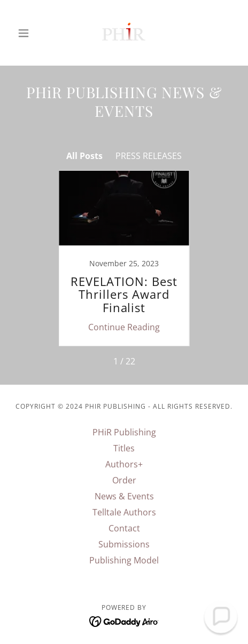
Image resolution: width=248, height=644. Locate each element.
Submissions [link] (124, 544)
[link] (123, 33)
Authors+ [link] (124, 464)
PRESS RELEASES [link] (148, 156)
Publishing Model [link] (124, 560)
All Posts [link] (84, 156)
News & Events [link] (124, 496)
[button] (29, 33)
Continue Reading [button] (124, 327)
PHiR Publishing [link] (124, 432)
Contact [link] (124, 528)
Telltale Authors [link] (124, 512)
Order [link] (124, 480)
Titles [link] (124, 448)
